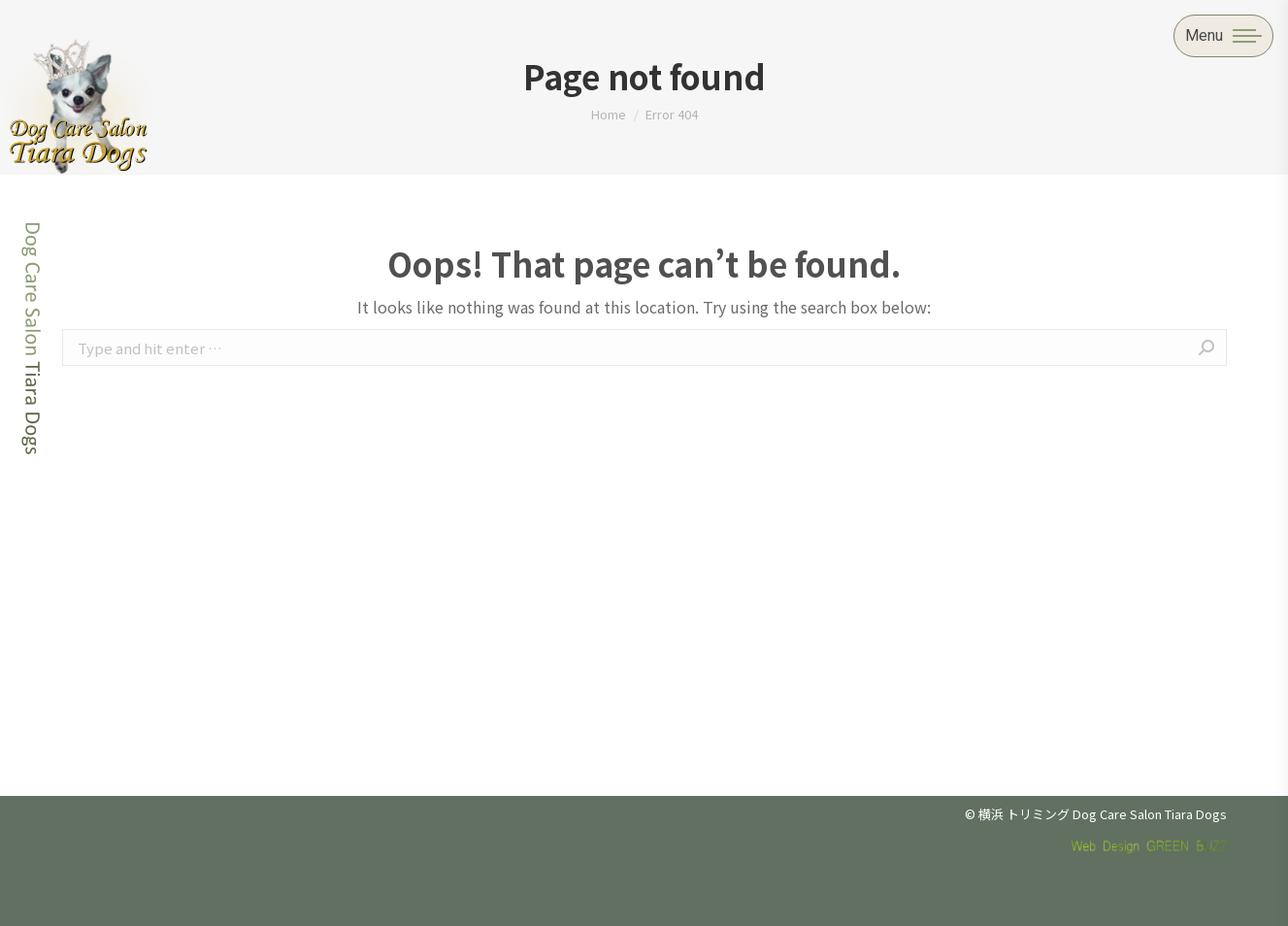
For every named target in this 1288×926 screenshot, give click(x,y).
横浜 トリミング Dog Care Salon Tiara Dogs (1102, 814)
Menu (1204, 35)
